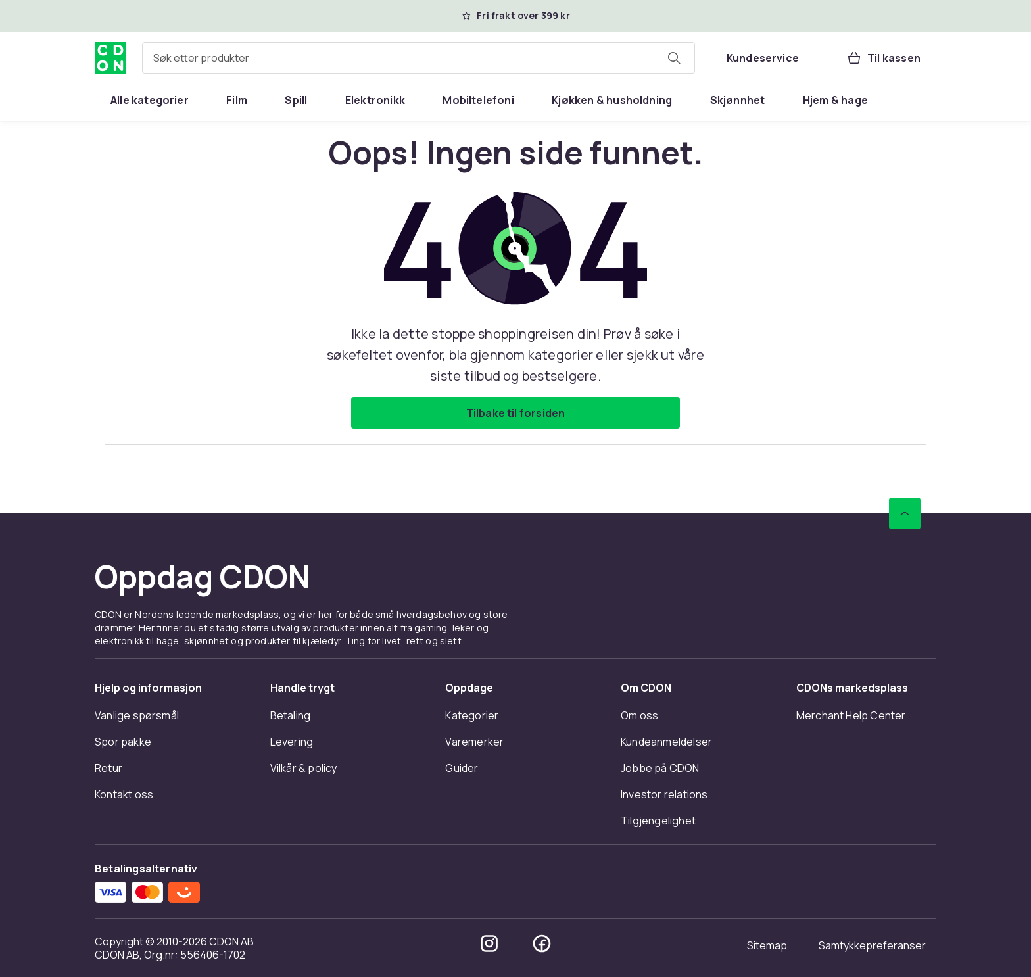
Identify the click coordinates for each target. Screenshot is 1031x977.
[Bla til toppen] (905, 513)
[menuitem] (149, 100)
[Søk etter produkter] (674, 58)
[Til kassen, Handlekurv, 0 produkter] (883, 58)
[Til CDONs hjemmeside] (110, 58)
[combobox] (418, 58)
